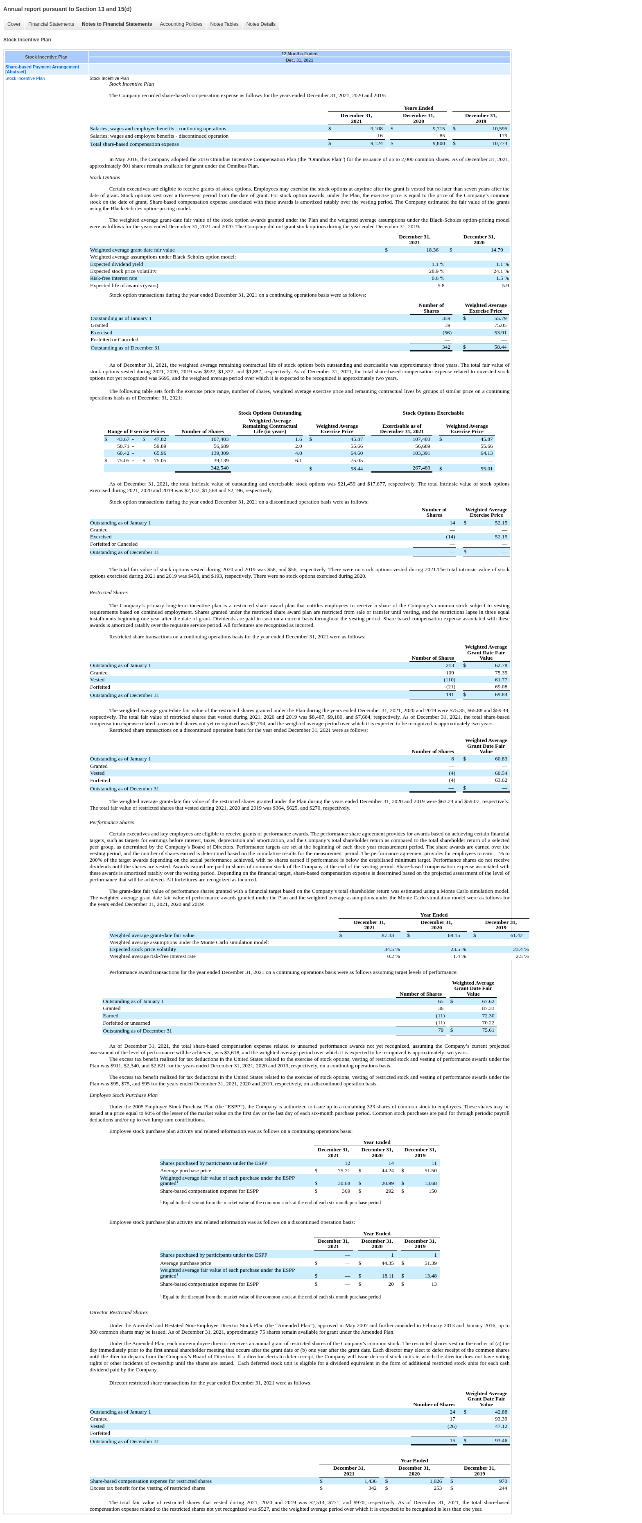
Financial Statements (51, 24)
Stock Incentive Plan (25, 78)
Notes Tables (224, 24)
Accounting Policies (181, 24)
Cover (13, 24)
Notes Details (261, 24)
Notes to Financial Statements (117, 24)
